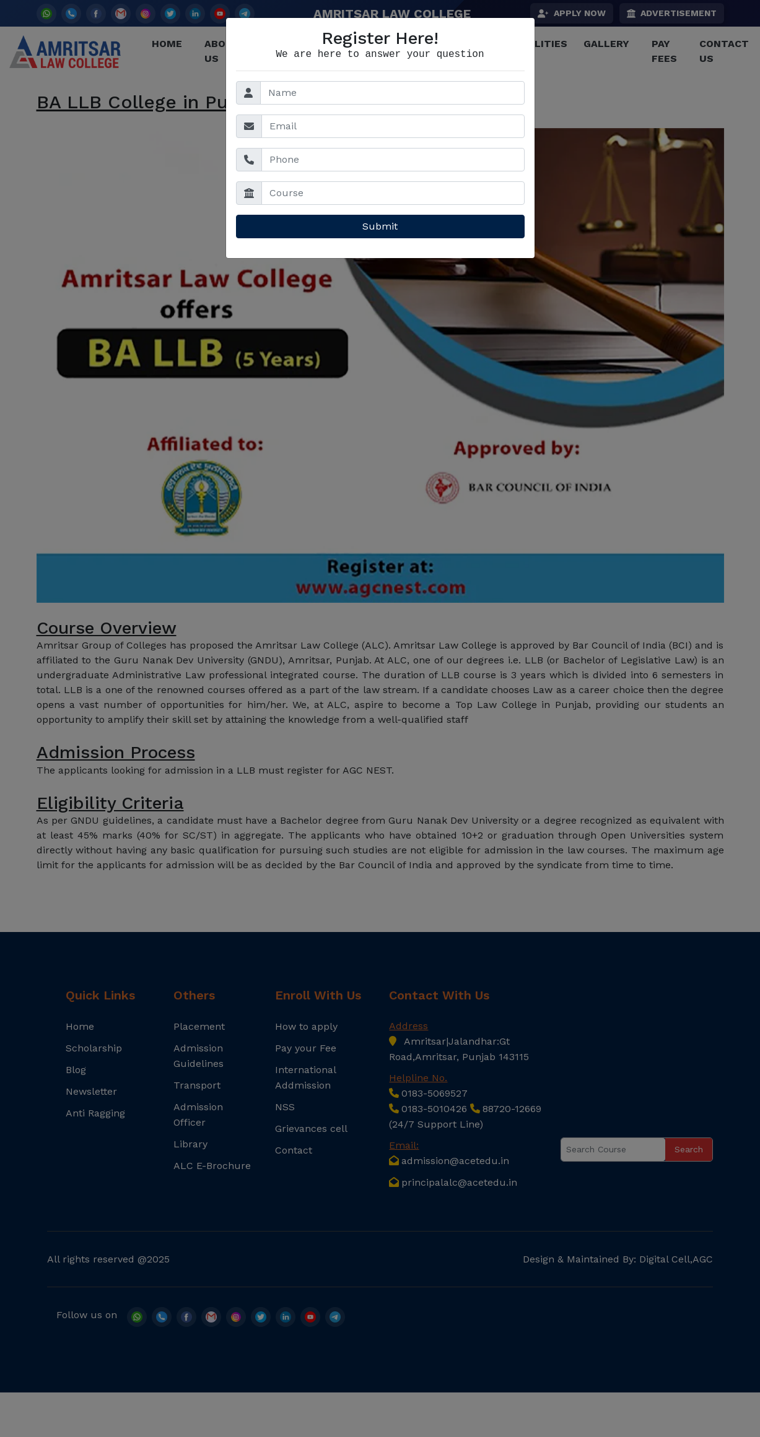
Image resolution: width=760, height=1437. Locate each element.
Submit (380, 226)
